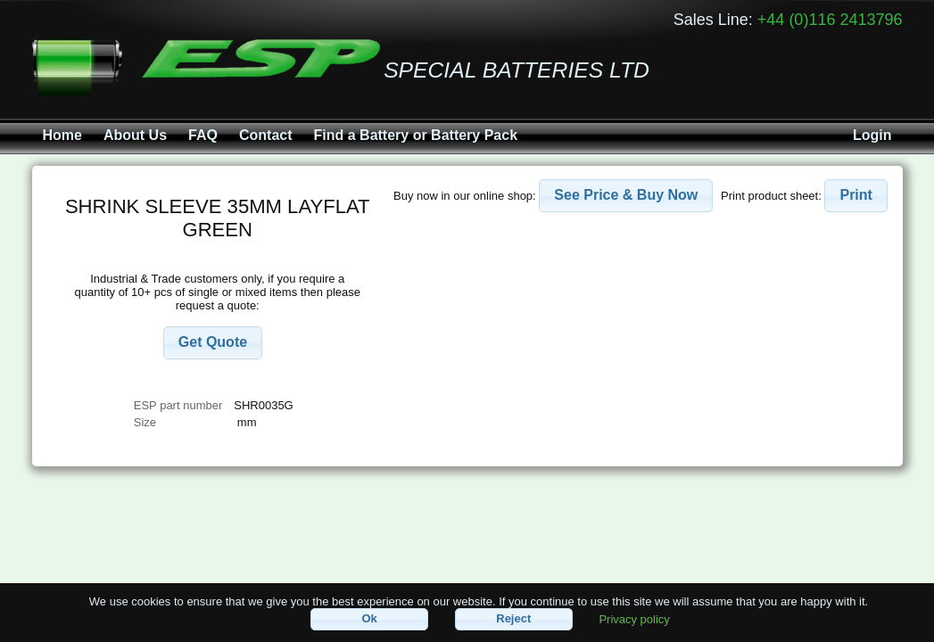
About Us (135, 135)
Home (62, 135)
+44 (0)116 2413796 (830, 20)
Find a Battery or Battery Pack (416, 135)
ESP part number (178, 405)
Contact (266, 135)
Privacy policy (634, 618)
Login (872, 135)
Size (147, 422)
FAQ (203, 135)
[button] (212, 342)
